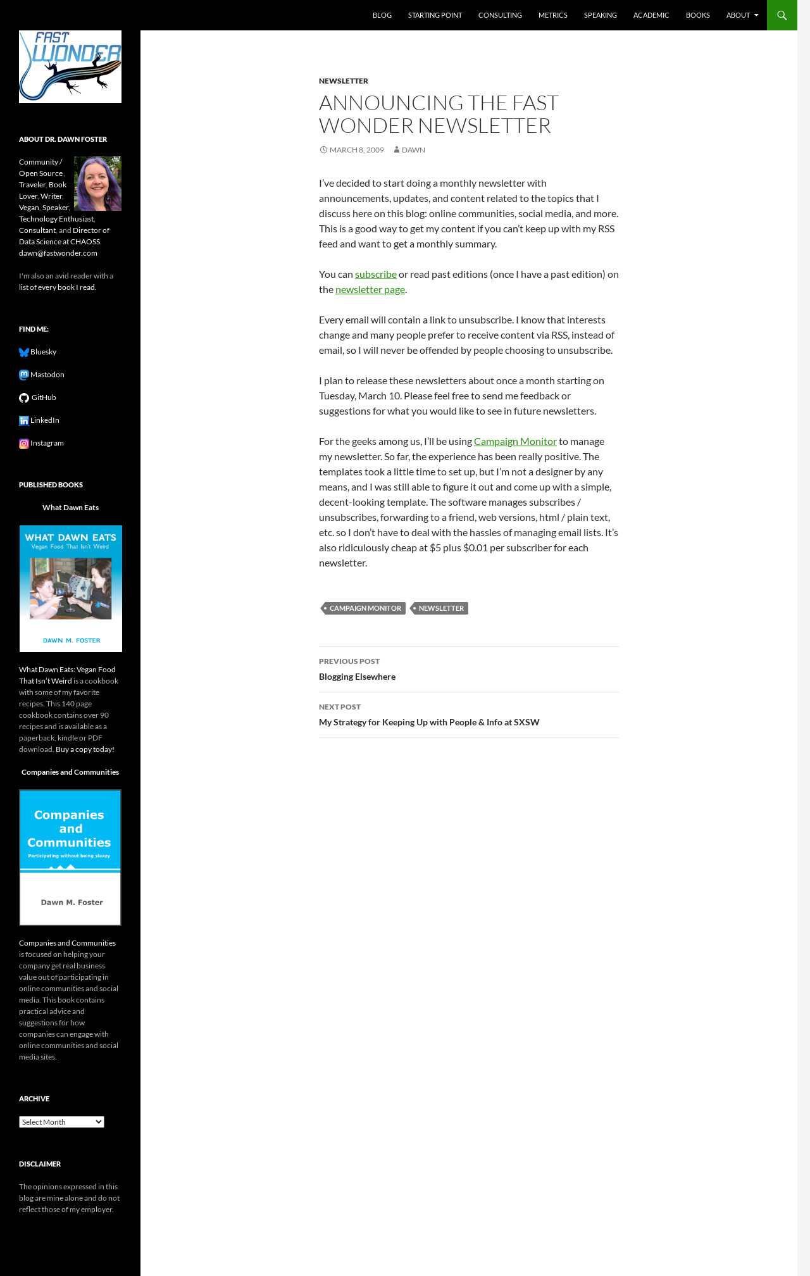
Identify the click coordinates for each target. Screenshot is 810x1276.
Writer (51, 196)
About (738, 15)
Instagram (46, 442)
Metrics (553, 15)
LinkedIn (44, 420)
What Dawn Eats (70, 507)
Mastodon (47, 374)
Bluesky (42, 351)
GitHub (42, 397)
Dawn (413, 149)
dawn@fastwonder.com (58, 253)
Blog (382, 15)
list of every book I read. (58, 287)
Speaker (55, 207)
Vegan (29, 207)
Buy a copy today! (85, 749)
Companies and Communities (70, 772)
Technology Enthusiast (56, 218)
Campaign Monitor (515, 441)
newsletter (343, 80)
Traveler (32, 184)
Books (698, 15)
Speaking (600, 15)
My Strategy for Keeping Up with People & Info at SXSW (469, 713)
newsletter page (370, 289)
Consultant (37, 230)
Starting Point (435, 15)
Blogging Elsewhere (469, 668)
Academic (651, 15)
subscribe (376, 274)
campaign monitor (365, 608)
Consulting (500, 15)
